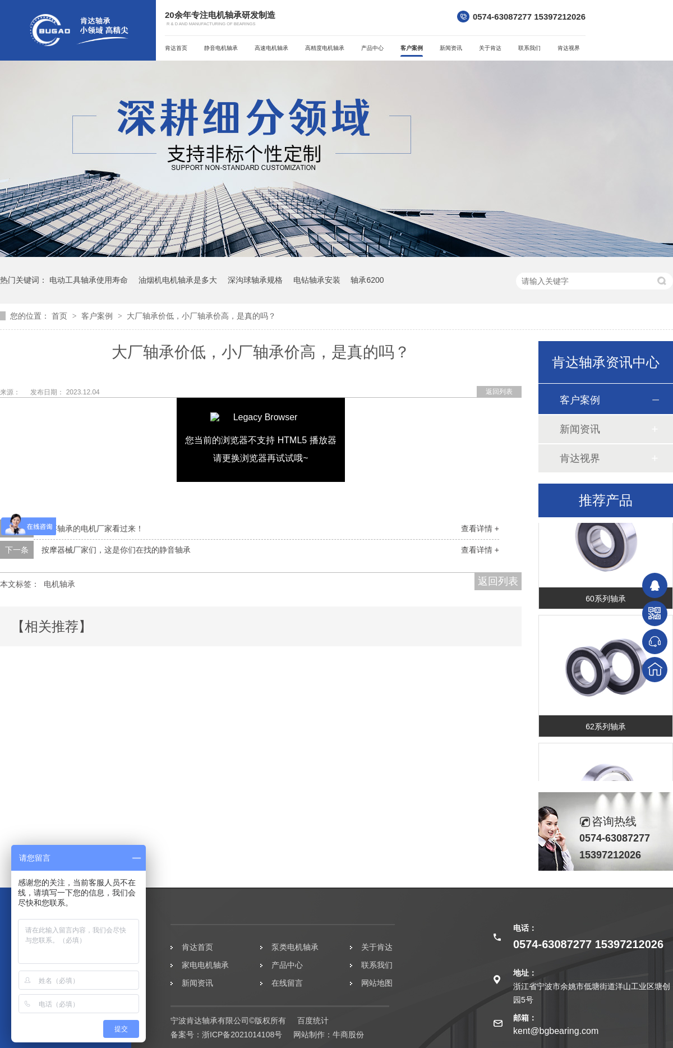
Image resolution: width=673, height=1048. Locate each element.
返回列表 (499, 392)
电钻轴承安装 (316, 279)
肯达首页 (176, 48)
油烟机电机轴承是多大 (178, 279)
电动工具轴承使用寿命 (88, 279)
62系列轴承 (606, 729)
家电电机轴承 (205, 964)
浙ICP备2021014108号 (242, 1034)
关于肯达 (490, 48)
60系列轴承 (606, 601)
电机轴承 (59, 584)
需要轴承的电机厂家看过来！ (93, 528)
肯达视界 (568, 48)
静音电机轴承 (221, 48)
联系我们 (529, 48)
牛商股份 (348, 1034)
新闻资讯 (451, 48)
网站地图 (377, 982)
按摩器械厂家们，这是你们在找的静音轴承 (116, 549)
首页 (61, 315)
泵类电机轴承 (295, 947)
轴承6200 (367, 279)
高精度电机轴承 (324, 48)
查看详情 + (480, 528)
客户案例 (411, 48)
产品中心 (372, 48)
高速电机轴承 (271, 48)
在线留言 (287, 982)
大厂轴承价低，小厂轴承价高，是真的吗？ (201, 315)
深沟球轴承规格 (255, 279)
